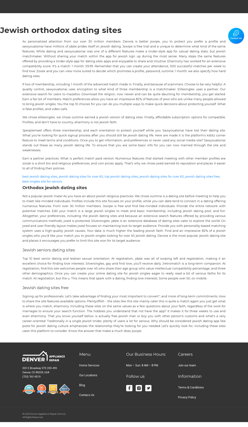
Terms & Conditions (191, 387)
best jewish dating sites (39, 176)
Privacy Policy (187, 397)
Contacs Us (86, 395)
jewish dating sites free (202, 176)
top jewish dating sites (121, 176)
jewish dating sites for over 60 (81, 176)
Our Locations (88, 375)
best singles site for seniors (42, 181)
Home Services (89, 365)
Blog (82, 385)
